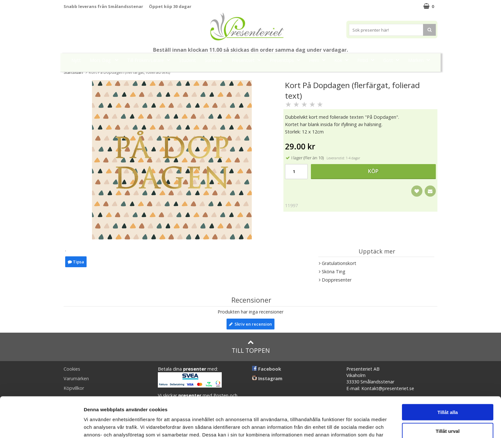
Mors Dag (106, 60)
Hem (319, 60)
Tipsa (76, 262)
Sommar (214, 60)
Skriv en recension (250, 324)
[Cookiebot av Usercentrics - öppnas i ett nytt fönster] (41, 425)
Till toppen (251, 347)
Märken (421, 60)
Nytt (76, 60)
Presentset (248, 60)
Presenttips (287, 60)
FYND (250, 75)
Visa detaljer (347, 425)
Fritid (367, 60)
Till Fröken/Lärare (150, 60)
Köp (373, 171)
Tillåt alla (447, 374)
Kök (343, 60)
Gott (393, 60)
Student (187, 60)
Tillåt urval (448, 393)
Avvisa (447, 411)
